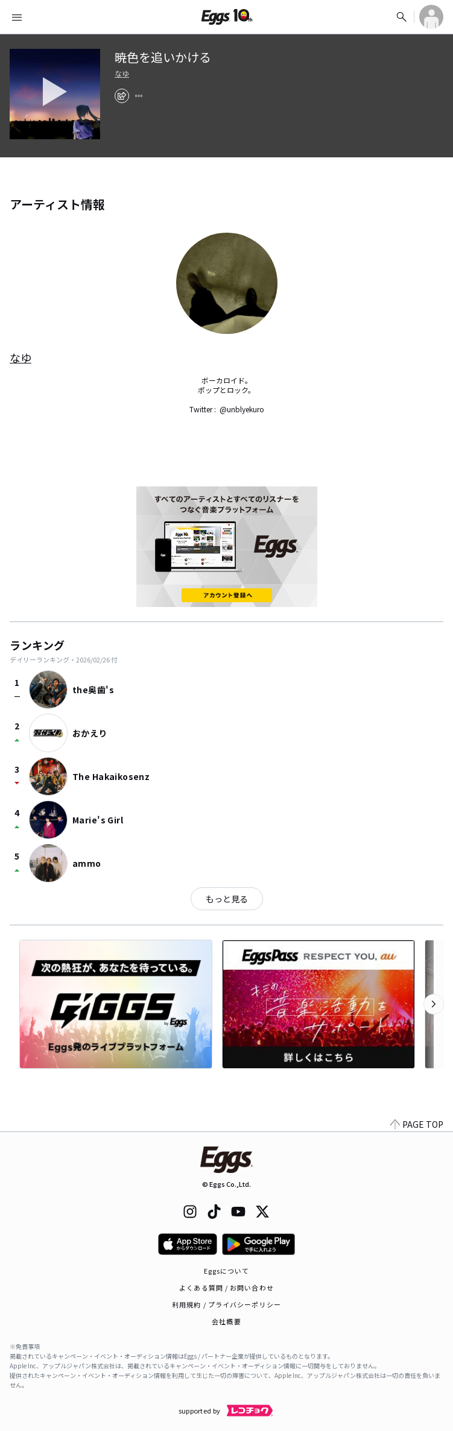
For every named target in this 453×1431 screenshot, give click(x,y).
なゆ (122, 73)
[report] (138, 96)
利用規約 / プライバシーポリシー (226, 1304)
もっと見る (227, 899)
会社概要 (226, 1321)
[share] (122, 96)
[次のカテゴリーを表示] (433, 1004)
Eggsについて (227, 1270)
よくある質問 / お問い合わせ (226, 1287)
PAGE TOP (416, 1124)
